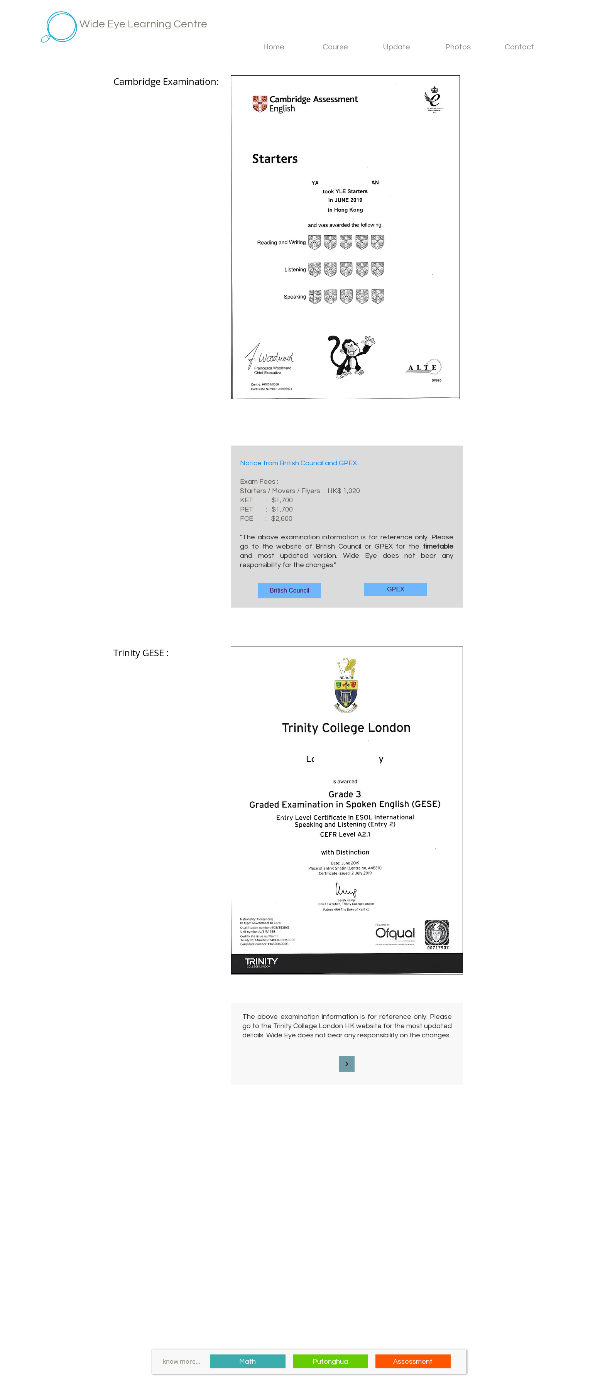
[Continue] (347, 1064)
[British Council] (289, 590)
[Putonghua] (330, 1361)
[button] (335, 47)
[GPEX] (395, 589)
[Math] (248, 1361)
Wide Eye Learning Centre (143, 24)
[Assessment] (413, 1361)
